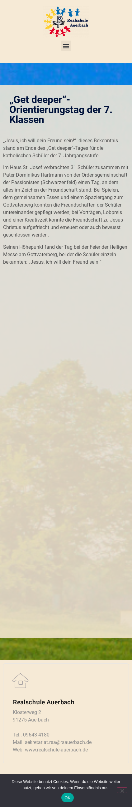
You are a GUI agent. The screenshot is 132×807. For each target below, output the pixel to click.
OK (67, 797)
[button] (66, 46)
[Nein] (122, 790)
